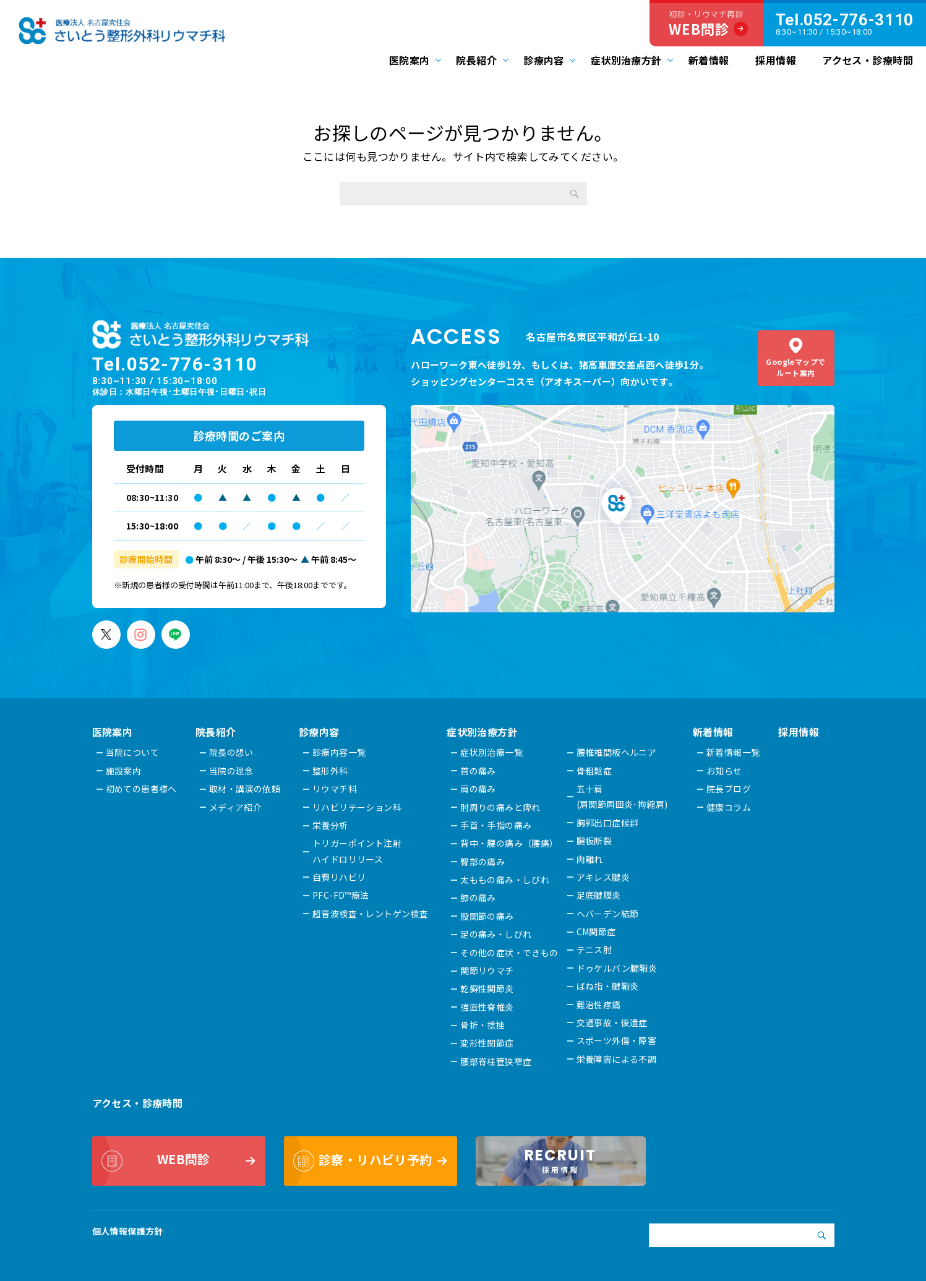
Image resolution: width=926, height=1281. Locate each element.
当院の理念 (231, 771)
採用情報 (775, 60)
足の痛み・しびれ (496, 934)
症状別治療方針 (626, 60)
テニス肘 (595, 949)
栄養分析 (330, 825)
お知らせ (725, 771)
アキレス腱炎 (604, 877)
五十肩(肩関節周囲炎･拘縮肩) (623, 796)
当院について (133, 752)
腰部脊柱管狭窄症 (496, 1061)
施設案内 (124, 771)
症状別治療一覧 (492, 752)
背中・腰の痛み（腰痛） (510, 843)
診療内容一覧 (339, 752)
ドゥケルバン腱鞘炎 (617, 968)
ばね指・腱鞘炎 (608, 986)
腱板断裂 (595, 840)
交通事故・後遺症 (612, 1022)
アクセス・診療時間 (867, 60)
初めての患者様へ (141, 788)
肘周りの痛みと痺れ (501, 807)
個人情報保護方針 (127, 1231)
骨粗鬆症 (595, 771)
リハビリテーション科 (356, 807)
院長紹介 (476, 60)
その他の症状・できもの (510, 952)
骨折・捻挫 (483, 1025)
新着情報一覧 (734, 752)
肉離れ (590, 859)
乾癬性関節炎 (488, 988)
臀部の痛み (483, 861)
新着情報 (708, 60)
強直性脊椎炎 (488, 1007)
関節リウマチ (488, 970)
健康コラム (729, 807)
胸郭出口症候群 (608, 822)
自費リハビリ (339, 877)
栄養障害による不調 (617, 1059)
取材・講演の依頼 (244, 788)
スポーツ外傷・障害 (617, 1040)
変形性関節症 (488, 1043)
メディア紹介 (235, 807)
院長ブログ (729, 788)
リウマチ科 (334, 788)
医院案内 (409, 60)
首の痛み (479, 771)
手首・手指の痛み (496, 825)
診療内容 (543, 60)
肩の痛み (479, 788)
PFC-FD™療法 (340, 895)
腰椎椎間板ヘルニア (617, 752)
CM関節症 (597, 931)
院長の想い (231, 752)
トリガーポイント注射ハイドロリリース (356, 851)
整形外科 (330, 771)
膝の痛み (479, 897)
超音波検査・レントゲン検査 (370, 913)
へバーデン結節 (608, 913)
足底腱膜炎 (599, 895)
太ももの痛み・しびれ (505, 879)
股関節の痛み (488, 916)
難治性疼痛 (599, 1004)
